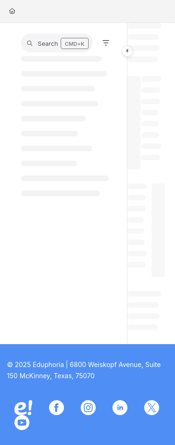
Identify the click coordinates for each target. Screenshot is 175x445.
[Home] (12, 11)
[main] (146, 183)
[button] (57, 43)
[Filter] (106, 43)
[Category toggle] (127, 51)
